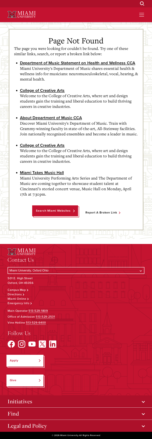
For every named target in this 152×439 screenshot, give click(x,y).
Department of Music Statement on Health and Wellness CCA (77, 62)
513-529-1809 (38, 311)
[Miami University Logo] (22, 14)
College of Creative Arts (42, 90)
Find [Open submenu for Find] (13, 413)
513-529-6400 (36, 322)
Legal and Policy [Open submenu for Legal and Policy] (27, 425)
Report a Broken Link (101, 212)
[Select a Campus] (76, 270)
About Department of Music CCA (51, 117)
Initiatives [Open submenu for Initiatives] (20, 401)
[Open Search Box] (142, 3)
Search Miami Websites (53, 211)
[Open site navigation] (141, 15)
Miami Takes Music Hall (42, 172)
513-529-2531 (45, 317)
